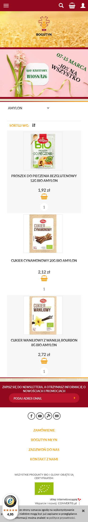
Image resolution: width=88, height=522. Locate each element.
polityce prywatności (62, 517)
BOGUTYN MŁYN (44, 440)
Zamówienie (44, 430)
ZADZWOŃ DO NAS (44, 450)
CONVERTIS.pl (67, 503)
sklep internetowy (65, 499)
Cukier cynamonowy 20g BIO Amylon (44, 261)
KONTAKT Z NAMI (44, 459)
